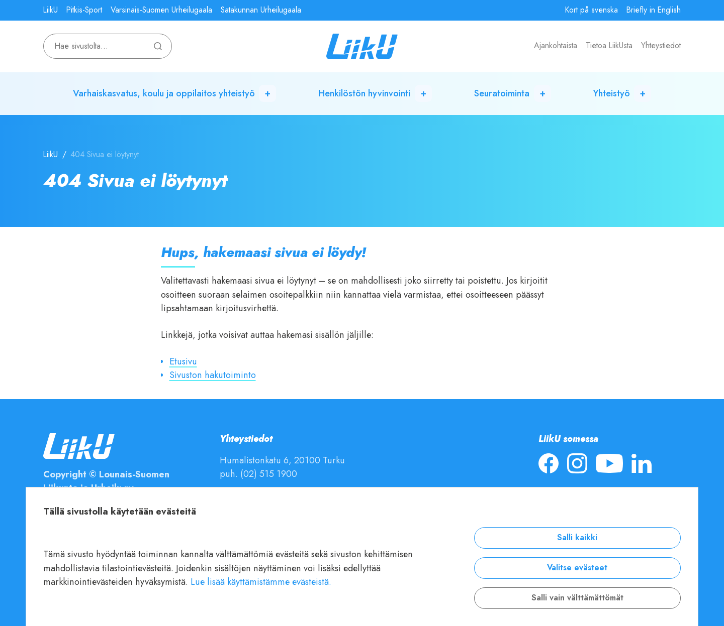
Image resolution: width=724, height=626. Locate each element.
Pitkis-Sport (84, 10)
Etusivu (183, 361)
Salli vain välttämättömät (577, 597)
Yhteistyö (611, 93)
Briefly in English (653, 10)
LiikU (50, 10)
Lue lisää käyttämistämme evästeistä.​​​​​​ (261, 581)
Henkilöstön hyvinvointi (364, 93)
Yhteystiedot (661, 45)
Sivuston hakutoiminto (212, 374)
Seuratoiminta (501, 93)
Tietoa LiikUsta (609, 45)
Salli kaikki (577, 537)
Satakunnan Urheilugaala (261, 10)
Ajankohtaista (555, 45)
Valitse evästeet (577, 567)
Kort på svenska (591, 10)
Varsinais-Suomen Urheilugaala (161, 10)
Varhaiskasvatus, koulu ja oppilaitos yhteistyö (164, 93)
